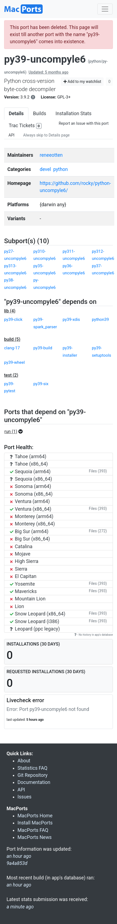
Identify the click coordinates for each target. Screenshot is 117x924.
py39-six (40, 383)
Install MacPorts (34, 823)
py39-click (13, 319)
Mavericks (23, 591)
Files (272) (98, 531)
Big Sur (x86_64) (30, 539)
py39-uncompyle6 (45, 59)
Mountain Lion (27, 599)
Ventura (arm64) (30, 501)
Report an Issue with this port (84, 123)
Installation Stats (73, 113)
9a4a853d (17, 863)
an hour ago (19, 885)
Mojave (20, 554)
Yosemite (22, 584)
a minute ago (20, 907)
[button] (15, 431)
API (11, 135)
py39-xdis (71, 319)
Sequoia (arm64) (30, 471)
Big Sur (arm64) (29, 531)
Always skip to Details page (46, 135)
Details (16, 113)
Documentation (33, 782)
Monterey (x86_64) (32, 524)
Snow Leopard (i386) (34, 621)
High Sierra (24, 561)
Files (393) (98, 471)
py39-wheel (14, 362)
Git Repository (32, 775)
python (60, 169)
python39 (100, 319)
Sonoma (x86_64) (31, 494)
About (23, 760)
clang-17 (12, 347)
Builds (39, 113)
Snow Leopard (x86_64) (37, 614)
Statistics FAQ (32, 768)
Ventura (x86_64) (30, 509)
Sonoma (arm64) (30, 486)
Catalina (21, 546)
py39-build (42, 347)
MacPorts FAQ (32, 830)
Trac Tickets (25, 126)
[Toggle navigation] (105, 9)
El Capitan (23, 576)
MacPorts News (34, 837)
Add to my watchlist (82, 81)
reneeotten (51, 155)
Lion (17, 606)
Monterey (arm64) (31, 516)
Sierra (18, 569)
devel (45, 169)
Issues (24, 797)
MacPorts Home (34, 815)
